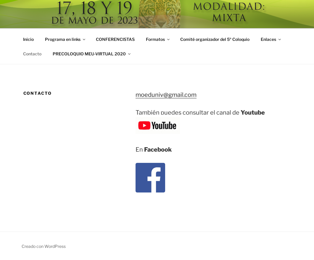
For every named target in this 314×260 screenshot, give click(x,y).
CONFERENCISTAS (115, 39)
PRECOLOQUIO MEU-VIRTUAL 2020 (92, 53)
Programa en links (65, 39)
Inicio (28, 39)
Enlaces (271, 39)
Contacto (32, 53)
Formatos (158, 39)
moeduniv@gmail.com (166, 94)
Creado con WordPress (44, 246)
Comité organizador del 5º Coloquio (214, 39)
